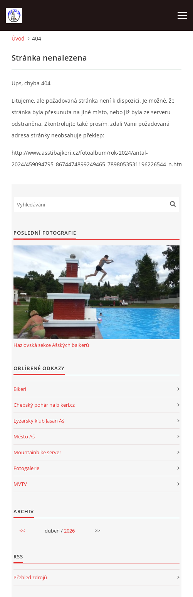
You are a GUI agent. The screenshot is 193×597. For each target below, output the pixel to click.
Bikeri (19, 389)
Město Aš (24, 436)
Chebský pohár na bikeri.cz (44, 404)
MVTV (20, 483)
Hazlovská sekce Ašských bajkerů (51, 345)
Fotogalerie (26, 468)
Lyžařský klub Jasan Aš (38, 420)
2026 (69, 530)
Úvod (18, 38)
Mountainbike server (37, 452)
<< (22, 530)
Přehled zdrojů (30, 577)
